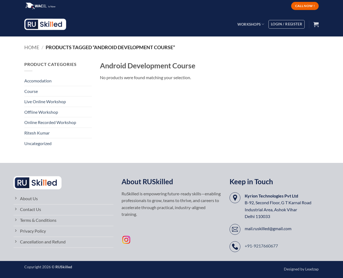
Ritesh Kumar (37, 132)
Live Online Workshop (45, 101)
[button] (316, 24)
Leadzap (312, 269)
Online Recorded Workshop (50, 122)
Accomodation (38, 80)
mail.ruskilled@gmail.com (268, 228)
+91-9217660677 (261, 245)
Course (31, 91)
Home (31, 47)
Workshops (250, 24)
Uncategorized (38, 143)
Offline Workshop (41, 112)
